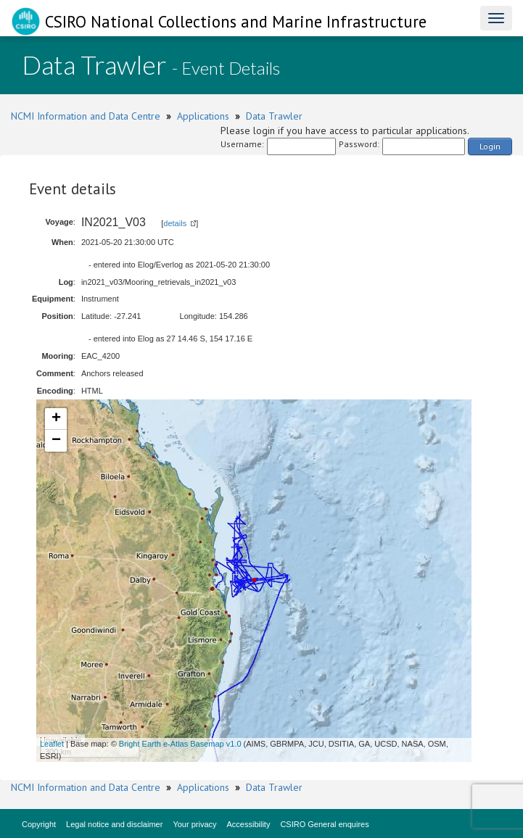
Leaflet (52, 743)
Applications (203, 116)
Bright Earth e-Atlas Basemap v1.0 (180, 743)
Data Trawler (274, 116)
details (174, 223)
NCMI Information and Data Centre (85, 116)
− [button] (56, 441)
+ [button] (56, 419)
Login (490, 146)
